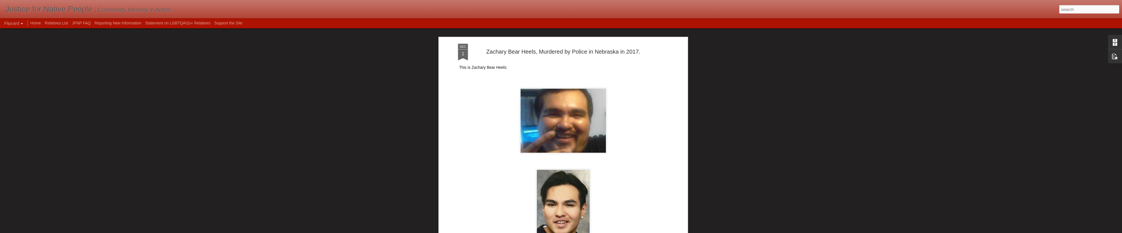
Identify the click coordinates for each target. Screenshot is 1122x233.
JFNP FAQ (81, 23)
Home (35, 23)
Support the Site (228, 23)
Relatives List (56, 23)
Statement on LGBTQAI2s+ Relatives (177, 23)
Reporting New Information (118, 23)
